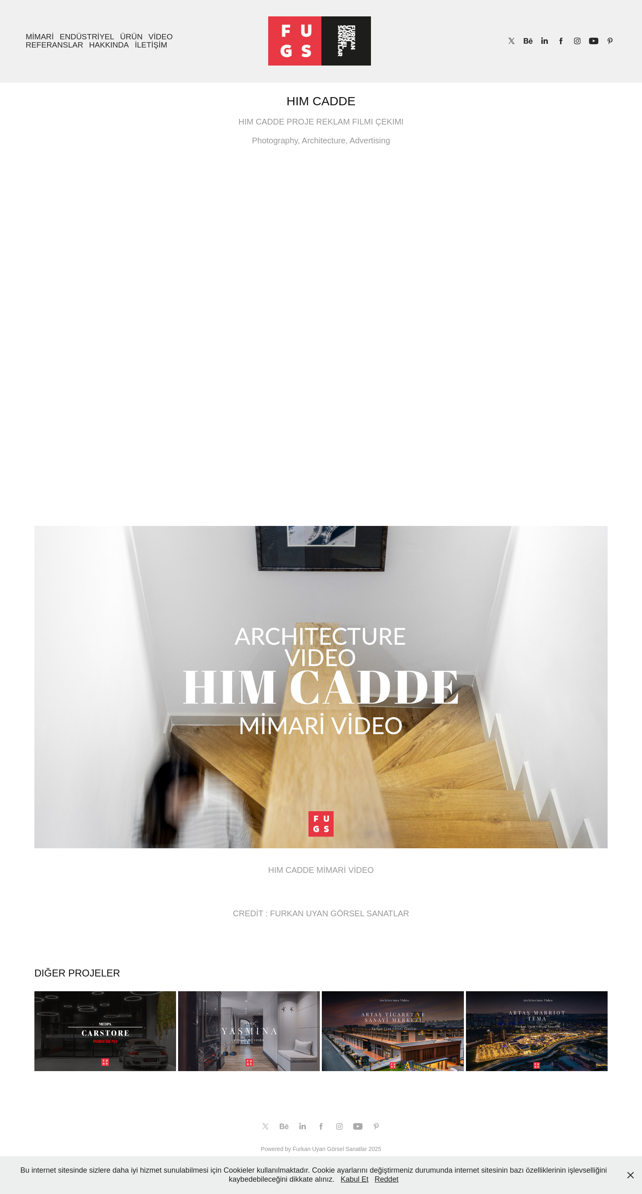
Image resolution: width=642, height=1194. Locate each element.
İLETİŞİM (151, 45)
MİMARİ (40, 36)
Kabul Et (354, 1179)
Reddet (386, 1179)
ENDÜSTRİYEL (87, 36)
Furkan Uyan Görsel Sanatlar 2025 (337, 1149)
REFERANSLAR (54, 45)
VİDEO (161, 36)
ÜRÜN (131, 36)
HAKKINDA (109, 45)
